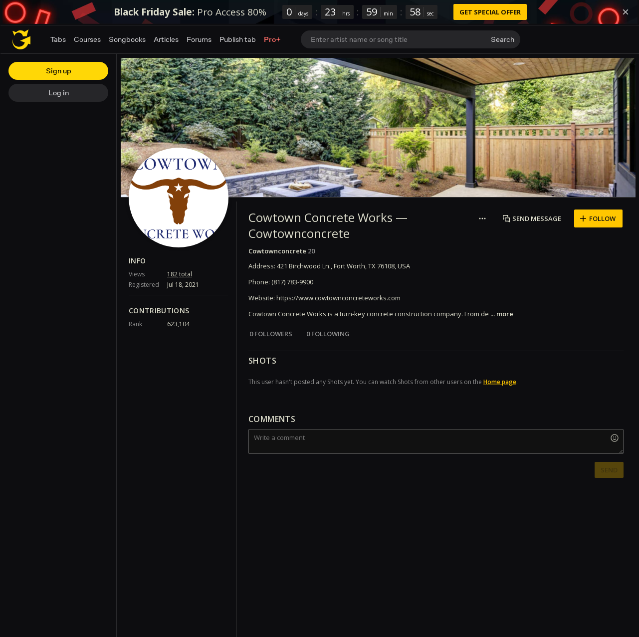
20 (311, 250)
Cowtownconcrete (277, 250)
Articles (166, 39)
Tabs (58, 39)
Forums (199, 39)
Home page (499, 382)
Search (502, 39)
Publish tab (237, 39)
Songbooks (127, 39)
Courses (87, 39)
